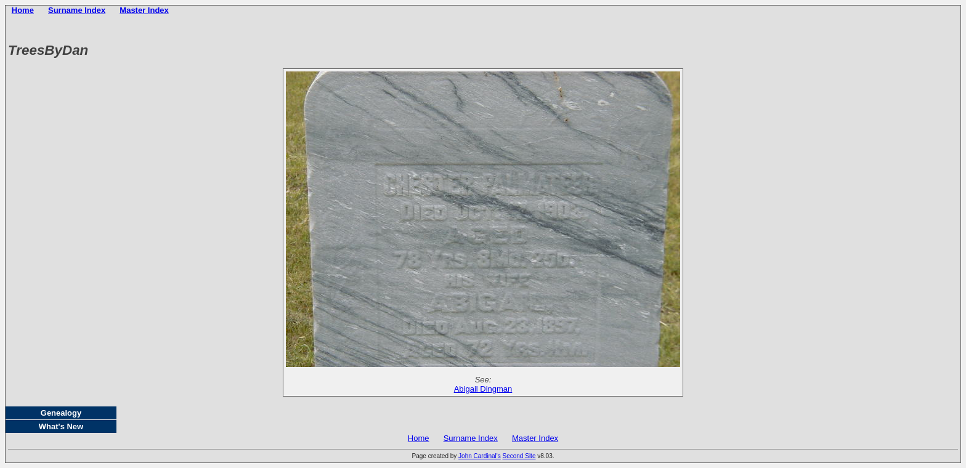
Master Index (144, 10)
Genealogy (61, 413)
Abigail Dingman (483, 388)
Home (23, 10)
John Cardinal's (479, 456)
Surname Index (76, 10)
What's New (61, 426)
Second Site (519, 456)
